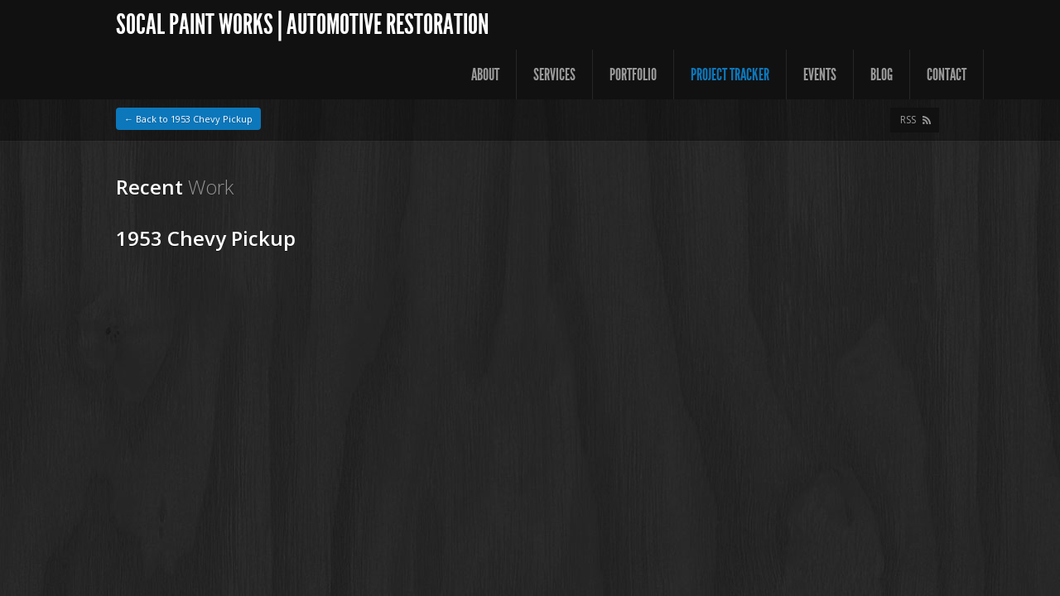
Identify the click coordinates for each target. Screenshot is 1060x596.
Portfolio (633, 74)
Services (554, 74)
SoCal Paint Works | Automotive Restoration (302, 24)
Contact (946, 74)
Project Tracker (730, 74)
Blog (881, 74)
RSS (908, 120)
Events (819, 74)
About (485, 74)
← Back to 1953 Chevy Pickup (188, 119)
